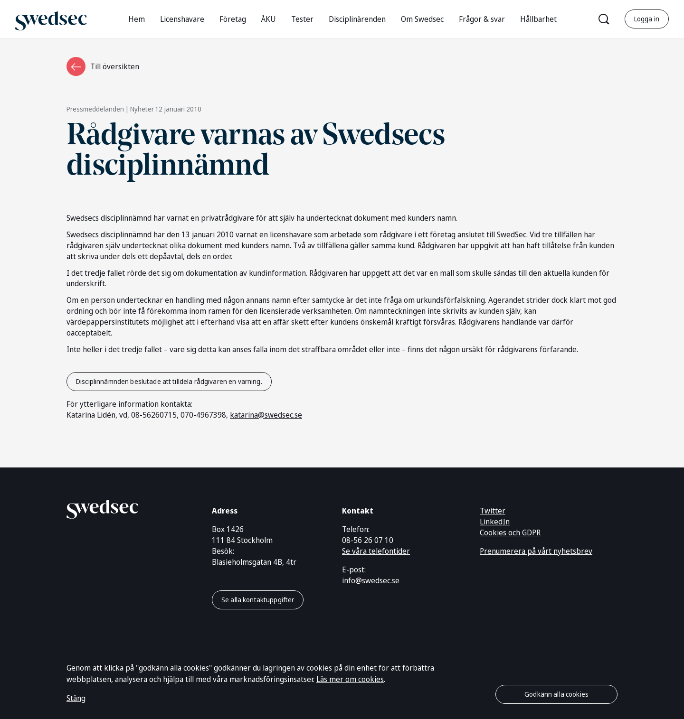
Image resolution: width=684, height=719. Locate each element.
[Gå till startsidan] (51, 18)
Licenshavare (182, 19)
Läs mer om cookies (350, 679)
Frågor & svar (482, 19)
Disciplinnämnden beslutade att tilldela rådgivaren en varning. (169, 381)
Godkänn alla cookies (556, 694)
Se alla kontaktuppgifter (257, 599)
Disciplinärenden (357, 19)
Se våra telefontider (376, 551)
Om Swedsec (422, 19)
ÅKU (268, 19)
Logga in (646, 18)
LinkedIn (495, 521)
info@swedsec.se (370, 580)
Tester (302, 19)
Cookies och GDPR (510, 532)
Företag (232, 19)
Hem (136, 19)
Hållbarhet (538, 19)
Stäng (76, 698)
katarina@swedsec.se (266, 415)
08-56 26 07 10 (367, 540)
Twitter (492, 510)
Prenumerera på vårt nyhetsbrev (536, 551)
